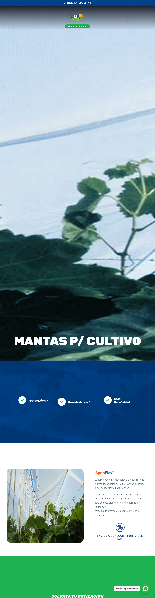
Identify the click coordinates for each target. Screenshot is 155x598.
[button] (77, 27)
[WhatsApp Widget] (145, 588)
